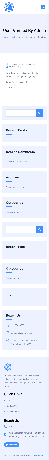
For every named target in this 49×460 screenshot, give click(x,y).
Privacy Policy (13, 412)
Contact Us (12, 406)
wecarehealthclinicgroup (22, 64)
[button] (43, 7)
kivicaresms (17, 37)
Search (39, 113)
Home (5, 37)
